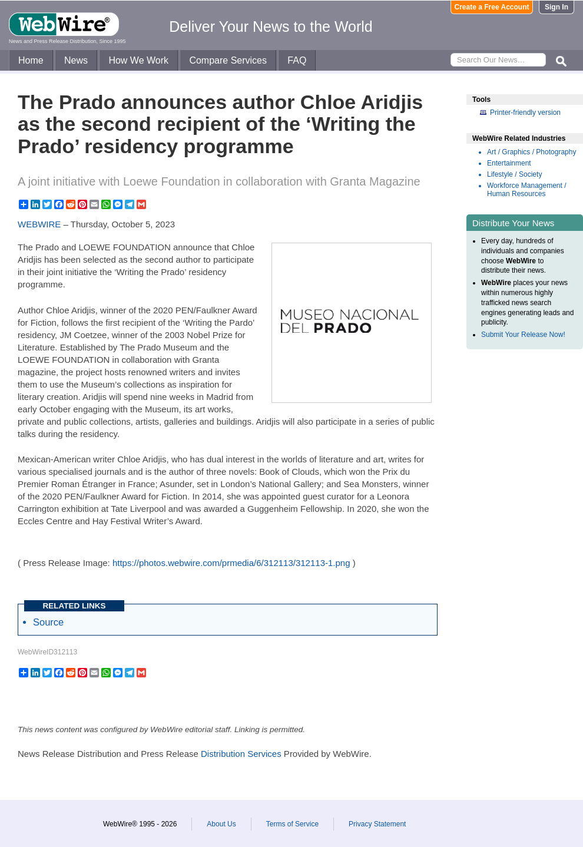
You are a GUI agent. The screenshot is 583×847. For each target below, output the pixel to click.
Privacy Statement (377, 824)
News (76, 60)
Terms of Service (292, 824)
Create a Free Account (492, 7)
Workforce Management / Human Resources (527, 189)
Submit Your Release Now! (523, 334)
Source (48, 622)
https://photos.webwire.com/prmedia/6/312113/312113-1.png (231, 563)
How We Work (138, 60)
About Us (221, 824)
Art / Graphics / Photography (531, 152)
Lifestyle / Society (514, 174)
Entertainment (509, 163)
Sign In (556, 7)
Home (31, 60)
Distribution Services (241, 754)
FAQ (296, 60)
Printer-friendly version (525, 112)
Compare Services (228, 60)
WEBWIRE (39, 224)
